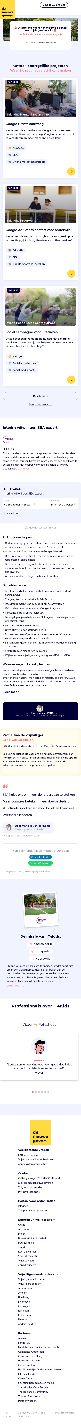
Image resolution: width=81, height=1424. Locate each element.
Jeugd (21, 1247)
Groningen (24, 1306)
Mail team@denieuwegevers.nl (35, 1183)
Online (21, 1225)
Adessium (23, 1338)
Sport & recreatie (28, 1256)
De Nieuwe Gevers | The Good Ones (31, 1415)
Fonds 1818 (24, 1343)
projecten (12, 871)
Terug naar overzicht (40, 405)
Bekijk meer (40, 396)
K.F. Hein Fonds (26, 1374)
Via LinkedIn (40, 857)
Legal (58, 1413)
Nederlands (68, 1413)
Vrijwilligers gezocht (29, 1284)
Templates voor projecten (33, 1211)
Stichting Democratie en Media (36, 1383)
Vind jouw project (54, 4)
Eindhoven (24, 1302)
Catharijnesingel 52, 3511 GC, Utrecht (39, 1178)
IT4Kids (20, 871)
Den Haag (23, 1297)
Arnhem (22, 1293)
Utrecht (22, 1319)
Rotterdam (24, 1315)
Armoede (23, 1229)
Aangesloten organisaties (32, 1164)
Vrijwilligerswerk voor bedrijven (36, 1159)
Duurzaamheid (26, 1243)
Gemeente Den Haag (30, 1356)
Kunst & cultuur (27, 1252)
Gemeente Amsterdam (31, 1352)
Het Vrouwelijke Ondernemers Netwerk (40, 1370)
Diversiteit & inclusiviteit (32, 1238)
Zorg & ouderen (27, 1265)
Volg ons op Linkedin (30, 1187)
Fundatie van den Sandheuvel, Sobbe (39, 1347)
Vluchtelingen (26, 1261)
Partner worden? (27, 1401)
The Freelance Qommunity (33, 1392)
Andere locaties (27, 1324)
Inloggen (23, 1206)
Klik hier (52, 528)
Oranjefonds (25, 1378)
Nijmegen (23, 1311)
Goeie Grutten (26, 1365)
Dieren (21, 1234)
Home (5, 871)
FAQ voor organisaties (31, 1155)
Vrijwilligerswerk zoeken (31, 1279)
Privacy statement (29, 1192)
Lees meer (15, 986)
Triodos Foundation (29, 1396)
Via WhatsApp (40, 863)
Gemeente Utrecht (29, 1361)
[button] (76, 1056)
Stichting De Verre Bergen (33, 1387)
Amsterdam (25, 1288)
